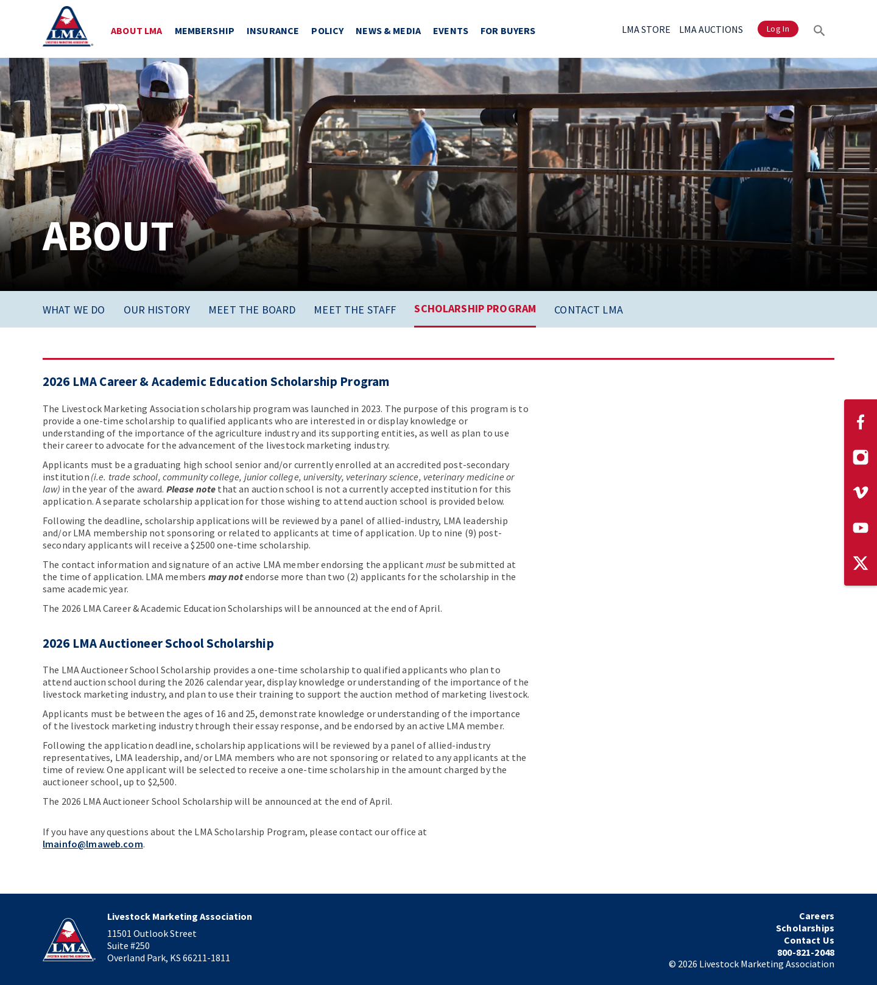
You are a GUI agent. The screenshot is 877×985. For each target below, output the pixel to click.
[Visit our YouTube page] (860, 528)
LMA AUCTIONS (711, 29)
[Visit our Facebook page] (860, 422)
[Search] (819, 29)
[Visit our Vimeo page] (860, 492)
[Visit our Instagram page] (860, 457)
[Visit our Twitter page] (860, 563)
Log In (778, 29)
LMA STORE (646, 29)
